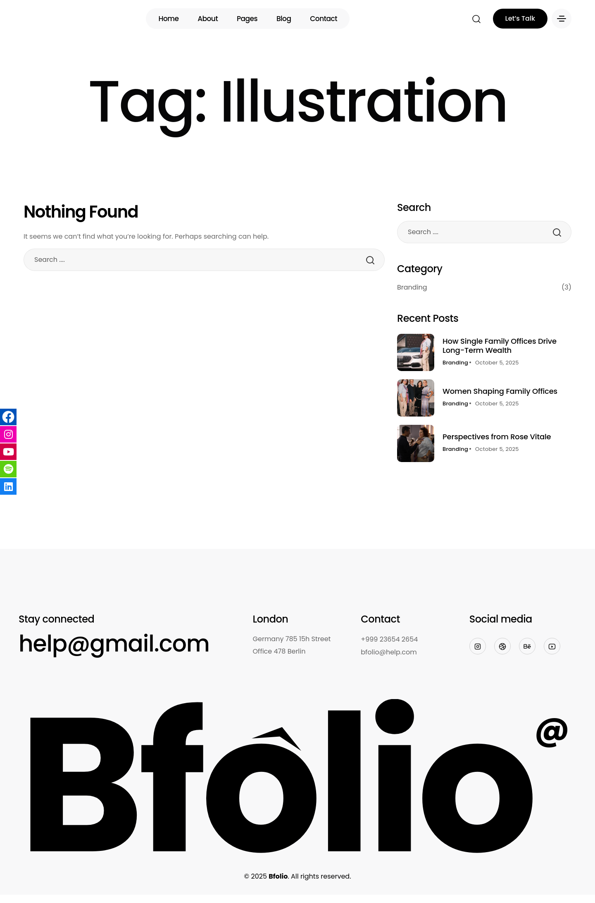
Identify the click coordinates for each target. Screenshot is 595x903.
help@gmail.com (114, 643)
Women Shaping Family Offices (500, 391)
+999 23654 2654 (389, 639)
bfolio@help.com (388, 652)
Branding (484, 287)
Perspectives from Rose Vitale (497, 436)
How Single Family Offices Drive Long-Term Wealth (500, 345)
